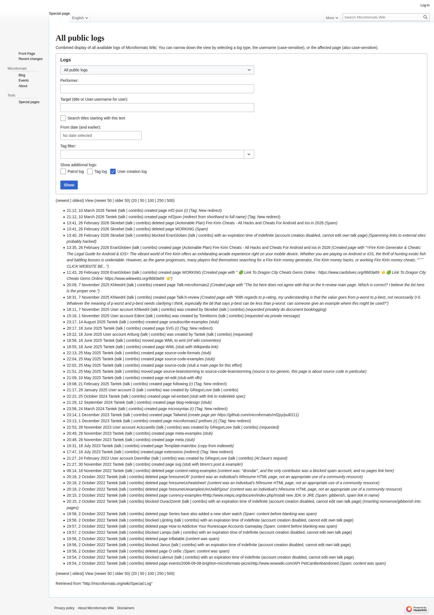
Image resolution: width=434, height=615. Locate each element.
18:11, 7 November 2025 (88, 309)
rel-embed (179, 396)
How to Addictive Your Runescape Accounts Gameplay (216, 526)
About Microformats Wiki (96, 608)
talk (122, 210)
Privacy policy (64, 608)
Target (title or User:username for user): (94, 99)
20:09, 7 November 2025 (88, 285)
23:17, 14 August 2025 (86, 322)
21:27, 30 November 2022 (89, 464)
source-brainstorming (181, 371)
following (180, 384)
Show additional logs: (78, 165)
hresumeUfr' (179, 477)
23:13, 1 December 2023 (88, 421)
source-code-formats (182, 353)
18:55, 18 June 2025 (84, 347)
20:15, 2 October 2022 (86, 495)
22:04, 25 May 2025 (84, 359)
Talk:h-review (188, 297)
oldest (77, 200)
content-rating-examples (195, 470)
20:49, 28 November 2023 (89, 433)
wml (182, 340)
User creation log (132, 171)
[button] (249, 154)
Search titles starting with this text (96, 118)
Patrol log (76, 171)
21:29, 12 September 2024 (90, 402)
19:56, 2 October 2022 (86, 538)
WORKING (184, 229)
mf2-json (175, 210)
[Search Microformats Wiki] (386, 17)
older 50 (122, 200)
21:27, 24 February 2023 (88, 458)
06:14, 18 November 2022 (89, 470)
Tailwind (180, 415)
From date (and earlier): (80, 127)
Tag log (100, 171)
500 (170, 200)
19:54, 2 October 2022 (86, 557)
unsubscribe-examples (188, 322)
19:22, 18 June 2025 (84, 334)
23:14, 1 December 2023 (88, 415)
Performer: (69, 80)
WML (168, 340)
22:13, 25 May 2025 (84, 353)
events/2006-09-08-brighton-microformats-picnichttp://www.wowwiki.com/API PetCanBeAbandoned (254, 563)
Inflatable (177, 538)
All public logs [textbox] (76, 70)
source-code (175, 365)
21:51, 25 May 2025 (84, 371)
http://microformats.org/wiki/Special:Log (117, 583)
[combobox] (157, 70)
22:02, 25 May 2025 (84, 365)
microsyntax (178, 408)
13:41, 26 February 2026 (88, 223)
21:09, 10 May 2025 (84, 378)
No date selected (77, 135)
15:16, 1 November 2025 (88, 316)
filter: (68, 146)
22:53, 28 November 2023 (89, 427)
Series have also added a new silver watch (205, 514)
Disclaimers (125, 608)
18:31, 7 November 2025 (88, 297)
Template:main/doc (180, 446)
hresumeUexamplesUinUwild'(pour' (199, 489)
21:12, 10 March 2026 (85, 210)
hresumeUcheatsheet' (187, 483)
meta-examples (188, 433)
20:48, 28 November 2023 (89, 439)
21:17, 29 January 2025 (87, 390)
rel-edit (171, 378)
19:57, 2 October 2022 (86, 526)
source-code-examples (184, 359)
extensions (173, 452)
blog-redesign (188, 402)
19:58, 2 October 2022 (86, 514)
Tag (63, 146)
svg (178, 464)
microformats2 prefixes (192, 421)
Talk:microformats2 (193, 285)
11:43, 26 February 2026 (88, 272)
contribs (135, 210)
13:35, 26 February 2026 (88, 247)
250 (160, 200)
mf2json (175, 217)
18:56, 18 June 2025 (84, 340)
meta (179, 439)
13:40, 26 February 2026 (88, 235)
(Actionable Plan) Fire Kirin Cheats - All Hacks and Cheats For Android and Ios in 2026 (249, 223)
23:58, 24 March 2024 (85, 408)
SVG (170, 328)
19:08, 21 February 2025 (88, 384)
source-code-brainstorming (228, 371)
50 (142, 200)
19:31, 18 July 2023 (83, 446)
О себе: (175, 551)
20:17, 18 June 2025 (84, 328)
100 (151, 200)
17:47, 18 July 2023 (83, 452)
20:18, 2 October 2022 (86, 477)
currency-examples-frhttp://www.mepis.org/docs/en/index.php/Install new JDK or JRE (241, 495)
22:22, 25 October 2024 (87, 396)
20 (135, 200)
